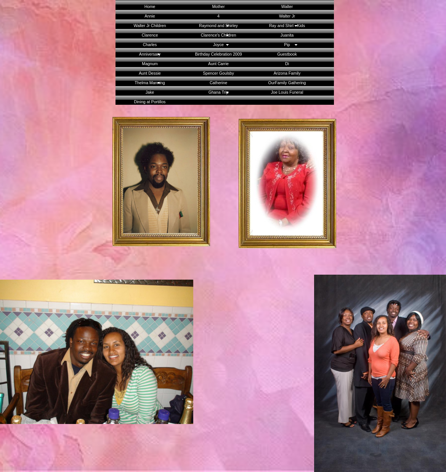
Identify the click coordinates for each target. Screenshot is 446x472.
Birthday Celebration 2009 (218, 54)
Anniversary (149, 54)
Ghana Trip (219, 92)
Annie (149, 16)
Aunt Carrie (218, 63)
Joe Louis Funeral (287, 92)
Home (149, 6)
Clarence (150, 35)
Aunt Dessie (149, 73)
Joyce (218, 44)
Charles (150, 44)
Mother (218, 6)
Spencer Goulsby (218, 73)
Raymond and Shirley (218, 25)
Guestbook (287, 54)
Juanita (287, 35)
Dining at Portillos (150, 101)
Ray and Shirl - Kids (287, 25)
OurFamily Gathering (287, 82)
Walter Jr (287, 16)
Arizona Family (287, 73)
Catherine (218, 82)
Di (287, 63)
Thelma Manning (150, 82)
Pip (287, 44)
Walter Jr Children (150, 25)
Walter (287, 6)
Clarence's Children (218, 35)
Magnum (149, 63)
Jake (150, 92)
